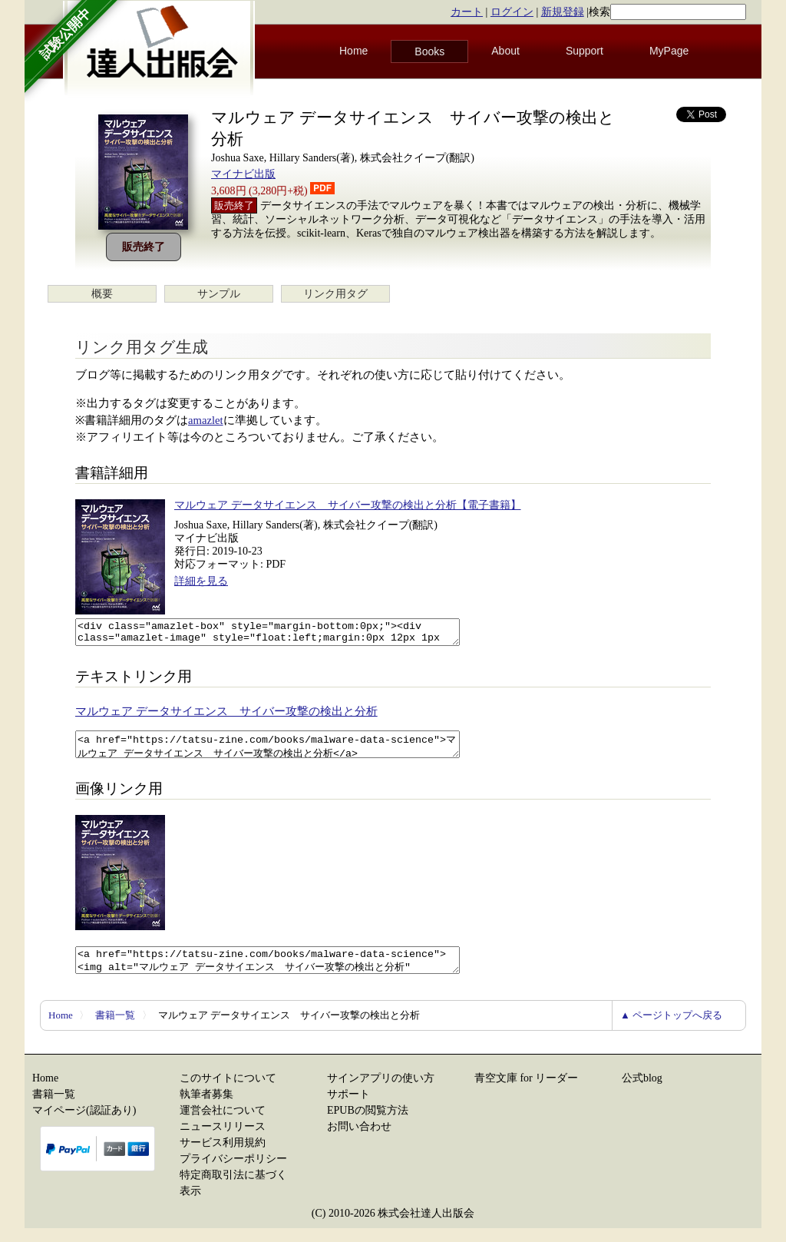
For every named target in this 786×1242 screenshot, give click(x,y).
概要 (102, 294)
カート (467, 12)
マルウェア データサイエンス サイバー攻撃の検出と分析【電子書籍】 (347, 505)
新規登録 (562, 12)
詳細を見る (201, 581)
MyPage (669, 51)
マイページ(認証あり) (84, 1124)
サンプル (218, 294)
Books (429, 51)
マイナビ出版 (243, 174)
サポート (348, 1108)
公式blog (642, 1092)
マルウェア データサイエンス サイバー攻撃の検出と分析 (226, 716)
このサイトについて (228, 1092)
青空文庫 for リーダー (526, 1092)
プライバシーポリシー (233, 1172)
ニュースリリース (223, 1140)
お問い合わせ (359, 1140)
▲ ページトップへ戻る (671, 1029)
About (505, 51)
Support (584, 51)
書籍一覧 (115, 1029)
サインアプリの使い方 (380, 1092)
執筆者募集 (206, 1108)
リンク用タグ (335, 294)
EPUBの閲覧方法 (367, 1124)
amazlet (205, 420)
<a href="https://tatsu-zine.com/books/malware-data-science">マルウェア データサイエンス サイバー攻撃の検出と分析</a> (290, 751)
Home (353, 51)
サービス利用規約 (223, 1156)
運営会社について (223, 1124)
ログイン (511, 12)
